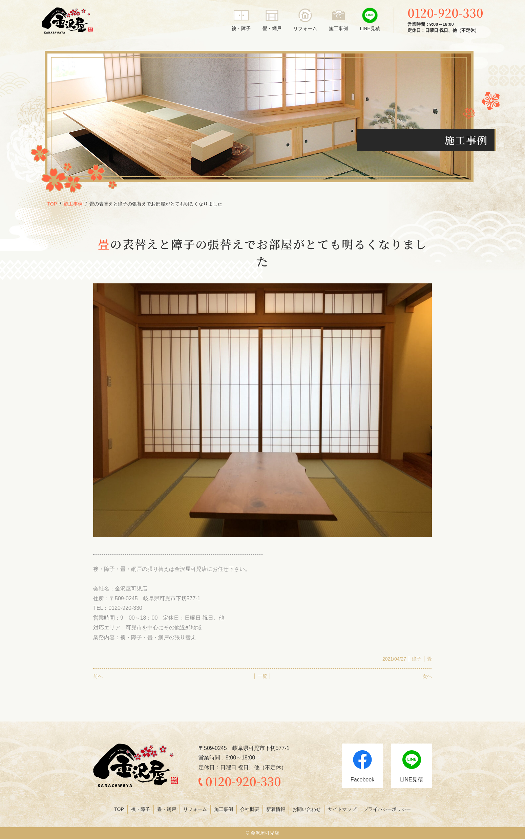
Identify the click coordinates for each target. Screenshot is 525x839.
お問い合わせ (306, 809)
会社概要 (249, 809)
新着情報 (275, 809)
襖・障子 (241, 28)
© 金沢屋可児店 (262, 833)
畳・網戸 (271, 28)
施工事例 (338, 28)
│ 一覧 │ (262, 676)
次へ (427, 676)
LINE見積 (370, 28)
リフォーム (305, 28)
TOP (52, 204)
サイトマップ (342, 809)
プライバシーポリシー (387, 809)
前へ (98, 676)
